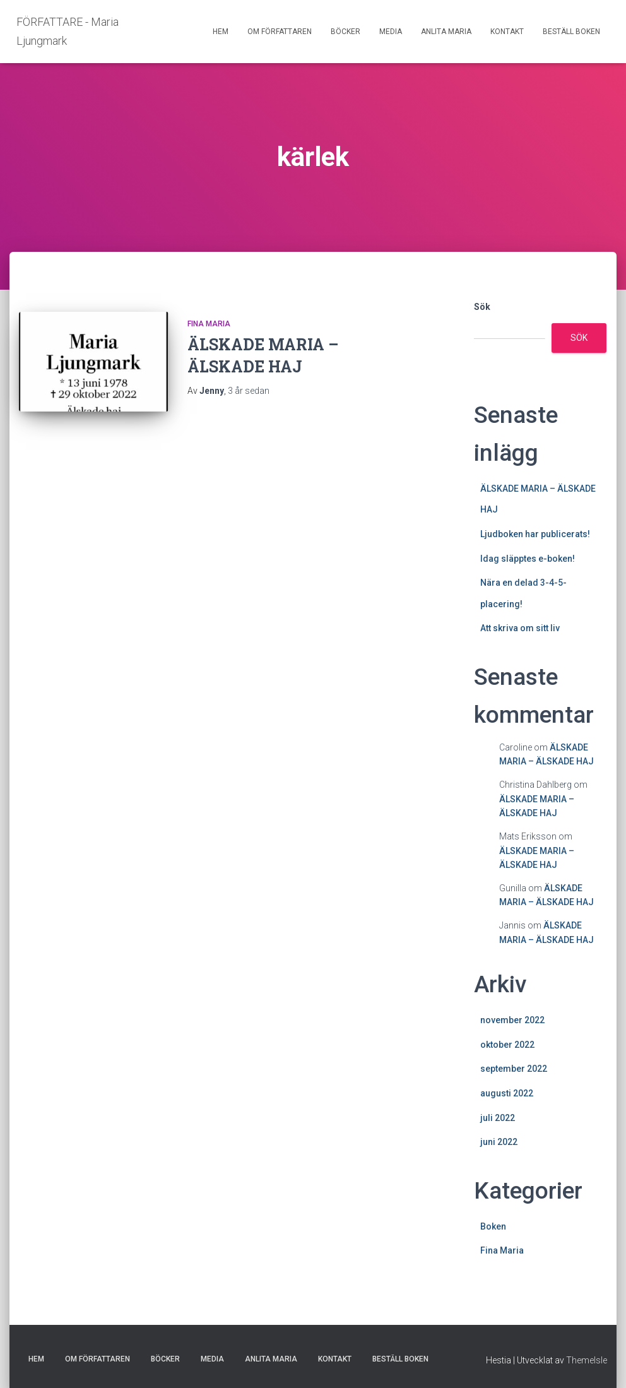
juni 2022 (498, 1142)
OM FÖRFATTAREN (279, 31)
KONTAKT (507, 31)
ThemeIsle (586, 1360)
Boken (493, 1226)
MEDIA (390, 31)
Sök (482, 307)
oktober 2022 (507, 1045)
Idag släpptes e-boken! (527, 559)
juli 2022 (497, 1118)
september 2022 (513, 1069)
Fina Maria (208, 323)
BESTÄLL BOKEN (571, 31)
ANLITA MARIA (446, 31)
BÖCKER (345, 31)
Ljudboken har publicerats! (535, 534)
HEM (220, 31)
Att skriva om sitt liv (520, 628)
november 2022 (512, 1020)
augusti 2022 (506, 1093)
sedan (248, 391)
